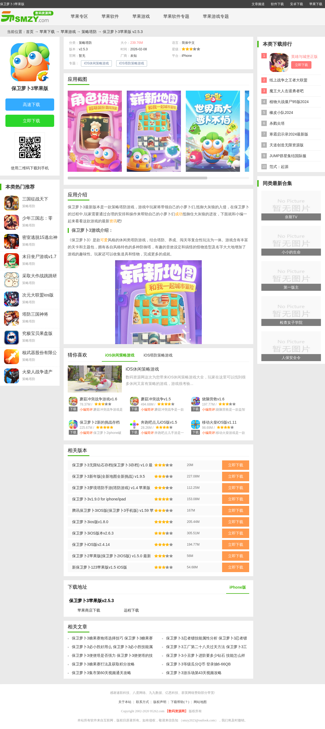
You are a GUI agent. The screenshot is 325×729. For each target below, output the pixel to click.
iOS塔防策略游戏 (131, 63)
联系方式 (142, 702)
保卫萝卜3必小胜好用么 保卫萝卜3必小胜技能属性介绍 (112, 648)
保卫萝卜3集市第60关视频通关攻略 (101, 673)
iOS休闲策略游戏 (96, 63)
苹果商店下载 (88, 610)
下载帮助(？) (180, 702)
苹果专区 (79, 16)
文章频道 (258, 4)
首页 (30, 31)
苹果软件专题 (176, 16)
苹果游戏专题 (216, 16)
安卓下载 (296, 4)
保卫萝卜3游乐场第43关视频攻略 (194, 673)
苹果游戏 (141, 16)
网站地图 (200, 702)
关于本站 (124, 702)
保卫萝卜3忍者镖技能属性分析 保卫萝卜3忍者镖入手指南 (206, 640)
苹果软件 (110, 16)
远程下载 (131, 610)
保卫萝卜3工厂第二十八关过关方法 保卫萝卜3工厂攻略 (206, 648)
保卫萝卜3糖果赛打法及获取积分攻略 (103, 664)
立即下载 (27, 121)
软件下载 (277, 4)
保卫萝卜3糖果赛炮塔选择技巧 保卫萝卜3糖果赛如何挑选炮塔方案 (112, 640)
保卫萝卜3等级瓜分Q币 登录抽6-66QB (198, 664)
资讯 (113, 221)
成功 (179, 214)
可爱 (104, 240)
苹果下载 (315, 4)
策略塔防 (89, 31)
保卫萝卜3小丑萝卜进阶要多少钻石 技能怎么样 (205, 655)
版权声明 (159, 702)
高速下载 (27, 105)
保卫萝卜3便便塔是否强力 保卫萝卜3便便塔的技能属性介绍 (112, 657)
